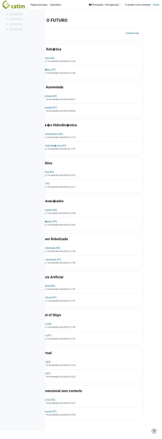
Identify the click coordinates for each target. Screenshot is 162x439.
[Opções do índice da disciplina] (41, 14)
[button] (104, 4)
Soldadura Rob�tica (77, 49)
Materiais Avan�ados (79, 203)
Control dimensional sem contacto (88, 395)
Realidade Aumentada (79, 88)
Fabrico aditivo (73, 164)
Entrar (156, 4)
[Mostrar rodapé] (154, 431)
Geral (66, 33)
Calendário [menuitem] (55, 4)
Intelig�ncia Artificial (79, 279)
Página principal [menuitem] (38, 4)
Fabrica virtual (73, 356)
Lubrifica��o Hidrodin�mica (85, 126)
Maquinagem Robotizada (81, 241)
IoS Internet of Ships (77, 318)
